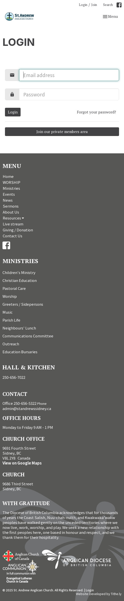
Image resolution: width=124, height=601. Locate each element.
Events (9, 194)
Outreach (10, 343)
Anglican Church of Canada (20, 555)
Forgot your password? (96, 111)
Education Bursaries (19, 351)
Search (108, 4)
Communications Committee (27, 335)
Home (8, 176)
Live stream (13, 223)
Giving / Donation (18, 229)
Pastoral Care (14, 288)
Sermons (11, 206)
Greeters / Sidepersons (22, 304)
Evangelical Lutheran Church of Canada (19, 578)
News (8, 200)
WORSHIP (11, 182)
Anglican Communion (20, 566)
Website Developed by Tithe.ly (99, 594)
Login (83, 4)
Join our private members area (62, 131)
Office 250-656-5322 (19, 403)
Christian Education (19, 280)
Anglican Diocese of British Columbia (79, 560)
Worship (9, 296)
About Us (11, 212)
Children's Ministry (18, 272)
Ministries (11, 188)
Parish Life (11, 320)
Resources (13, 217)
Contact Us (12, 235)
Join (94, 4)
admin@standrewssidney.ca (26, 408)
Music (7, 312)
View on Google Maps (22, 462)
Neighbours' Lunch (19, 327)
